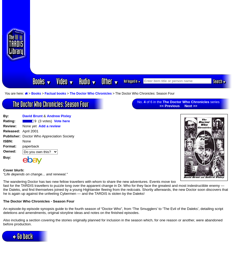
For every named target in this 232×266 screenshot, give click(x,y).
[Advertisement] (130, 37)
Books (42, 81)
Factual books (55, 93)
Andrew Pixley (59, 116)
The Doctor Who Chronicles (91, 93)
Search (219, 81)
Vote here (62, 121)
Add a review (49, 126)
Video (65, 81)
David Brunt (33, 116)
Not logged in (132, 81)
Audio (87, 81)
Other (110, 81)
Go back (23, 236)
